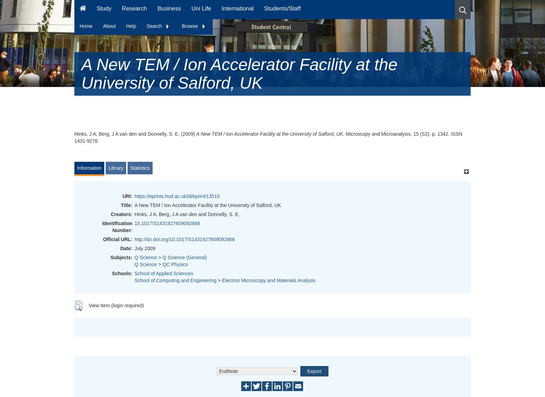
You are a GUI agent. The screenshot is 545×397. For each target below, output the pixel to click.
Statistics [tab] (140, 168)
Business (169, 8)
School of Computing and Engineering (176, 280)
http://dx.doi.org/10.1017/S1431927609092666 (185, 239)
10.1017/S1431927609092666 (167, 223)
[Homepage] (82, 9)
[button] (463, 9)
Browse (194, 26)
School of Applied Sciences (164, 273)
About (109, 26)
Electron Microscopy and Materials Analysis (269, 280)
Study (104, 8)
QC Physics (175, 264)
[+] (466, 171)
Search (158, 26)
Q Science (146, 257)
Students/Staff (282, 8)
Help (131, 26)
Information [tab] (89, 168)
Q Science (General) (185, 257)
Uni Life (201, 8)
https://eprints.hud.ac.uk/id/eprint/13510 (177, 196)
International (238, 8)
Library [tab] (115, 168)
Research (134, 8)
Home (86, 26)
